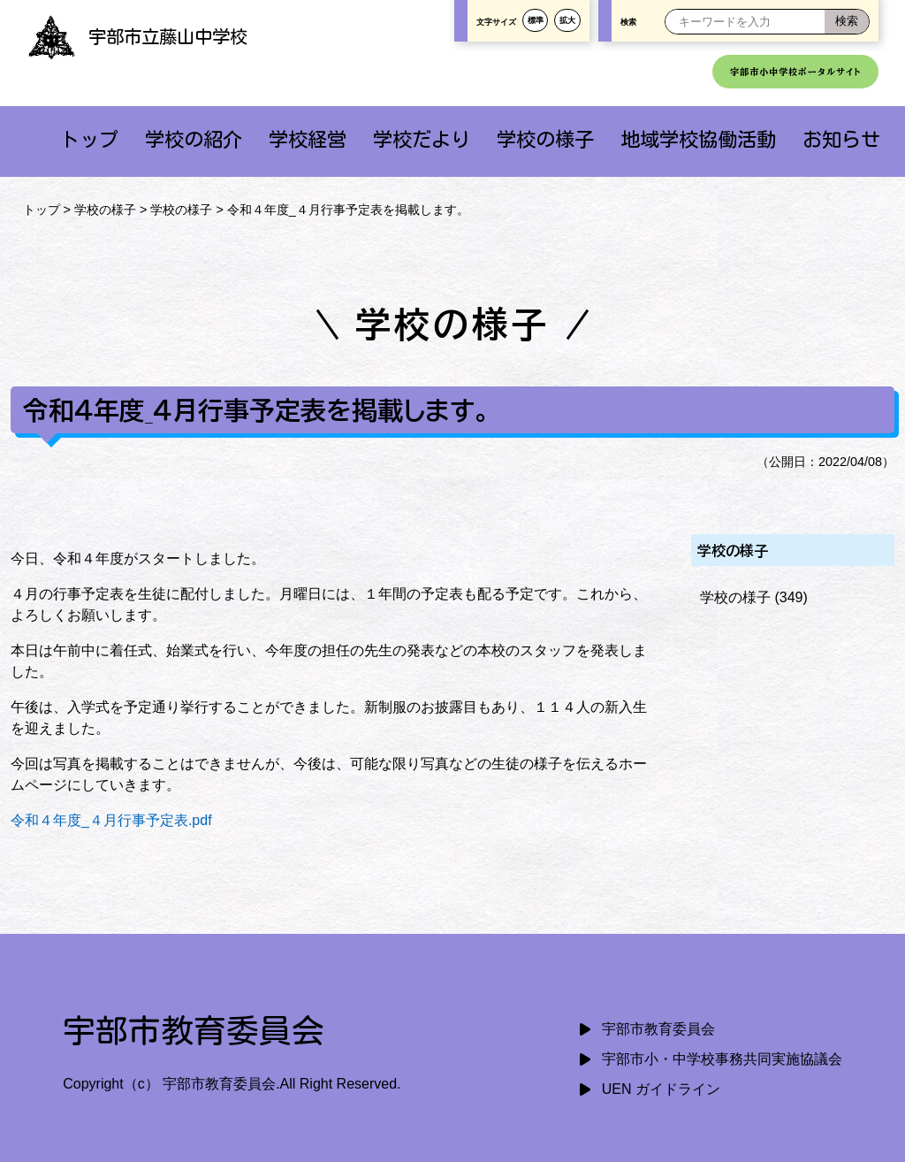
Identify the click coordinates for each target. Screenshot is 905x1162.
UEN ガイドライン (661, 1089)
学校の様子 (545, 139)
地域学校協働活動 (698, 139)
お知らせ (841, 139)
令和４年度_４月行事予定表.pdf (111, 820)
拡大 (567, 20)
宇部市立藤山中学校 (137, 36)
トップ (89, 139)
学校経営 (307, 139)
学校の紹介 (193, 139)
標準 (536, 20)
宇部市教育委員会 (658, 1028)
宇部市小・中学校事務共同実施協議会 (722, 1058)
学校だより (421, 139)
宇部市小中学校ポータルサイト (795, 71)
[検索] (847, 22)
